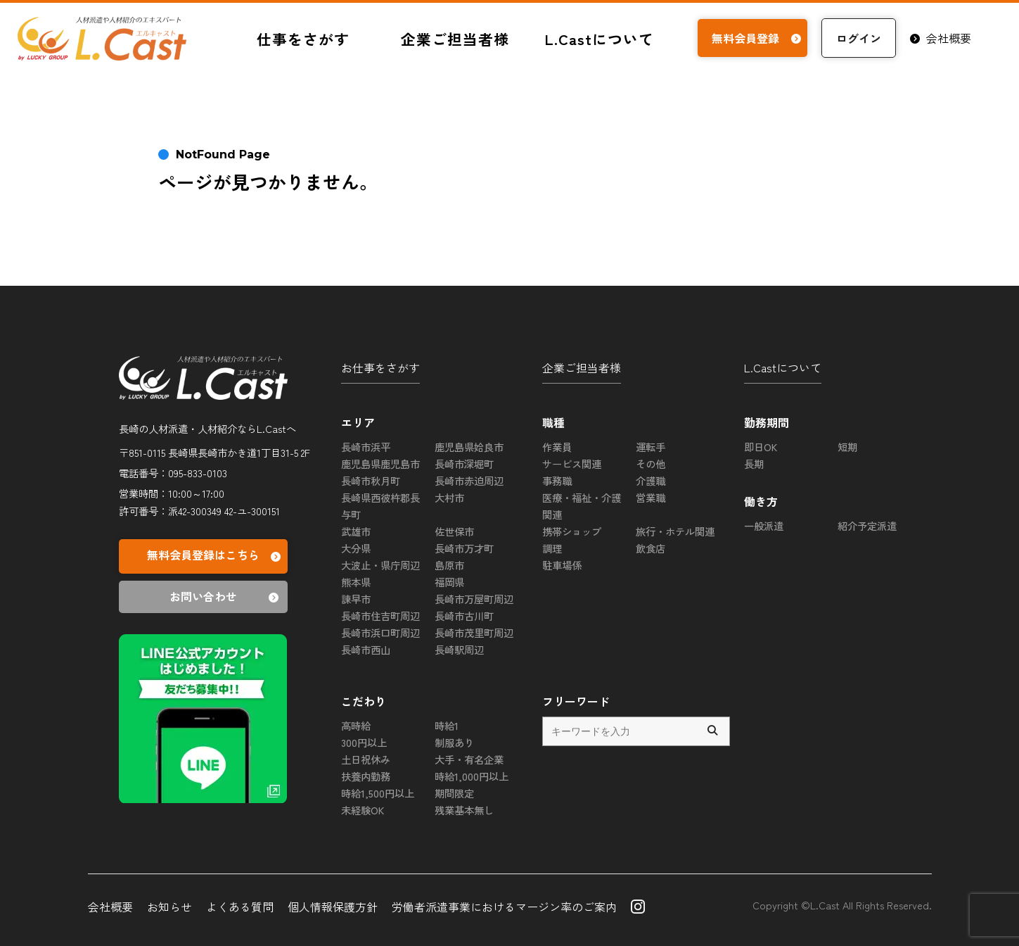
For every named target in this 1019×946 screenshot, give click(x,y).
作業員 (557, 446)
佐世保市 (454, 531)
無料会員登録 (758, 38)
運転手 (650, 446)
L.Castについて (599, 38)
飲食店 (650, 548)
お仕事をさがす (380, 367)
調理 (552, 548)
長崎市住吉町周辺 (380, 615)
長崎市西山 (365, 649)
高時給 (356, 725)
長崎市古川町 (464, 615)
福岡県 (449, 581)
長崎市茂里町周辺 (474, 632)
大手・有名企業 (469, 759)
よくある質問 (240, 906)
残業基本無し (464, 809)
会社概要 (940, 38)
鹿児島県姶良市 (469, 446)
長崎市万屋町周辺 (474, 598)
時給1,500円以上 (377, 793)
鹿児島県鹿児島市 (380, 463)
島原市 (449, 564)
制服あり (454, 742)
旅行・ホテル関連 (675, 531)
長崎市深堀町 (464, 463)
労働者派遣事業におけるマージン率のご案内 (504, 906)
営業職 (650, 497)
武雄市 (356, 531)
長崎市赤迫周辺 (469, 480)
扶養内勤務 (365, 776)
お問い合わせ (226, 597)
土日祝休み (365, 759)
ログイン (858, 38)
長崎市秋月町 (370, 480)
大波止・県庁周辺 (380, 564)
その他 (650, 463)
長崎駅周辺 (459, 649)
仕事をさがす (303, 38)
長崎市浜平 (365, 446)
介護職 (650, 480)
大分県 (356, 548)
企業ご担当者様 (455, 38)
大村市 (449, 497)
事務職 (557, 480)
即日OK (760, 446)
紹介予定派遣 (867, 525)
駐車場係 (562, 564)
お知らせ (169, 906)
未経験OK (362, 809)
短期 (847, 446)
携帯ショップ (571, 531)
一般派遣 (763, 525)
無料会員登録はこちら (215, 556)
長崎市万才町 (464, 548)
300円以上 (364, 742)
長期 (754, 463)
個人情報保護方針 (333, 906)
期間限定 (454, 793)
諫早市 (356, 598)
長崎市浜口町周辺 (380, 632)
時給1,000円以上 (471, 776)
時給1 (447, 725)
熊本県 (356, 581)
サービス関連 (571, 463)
